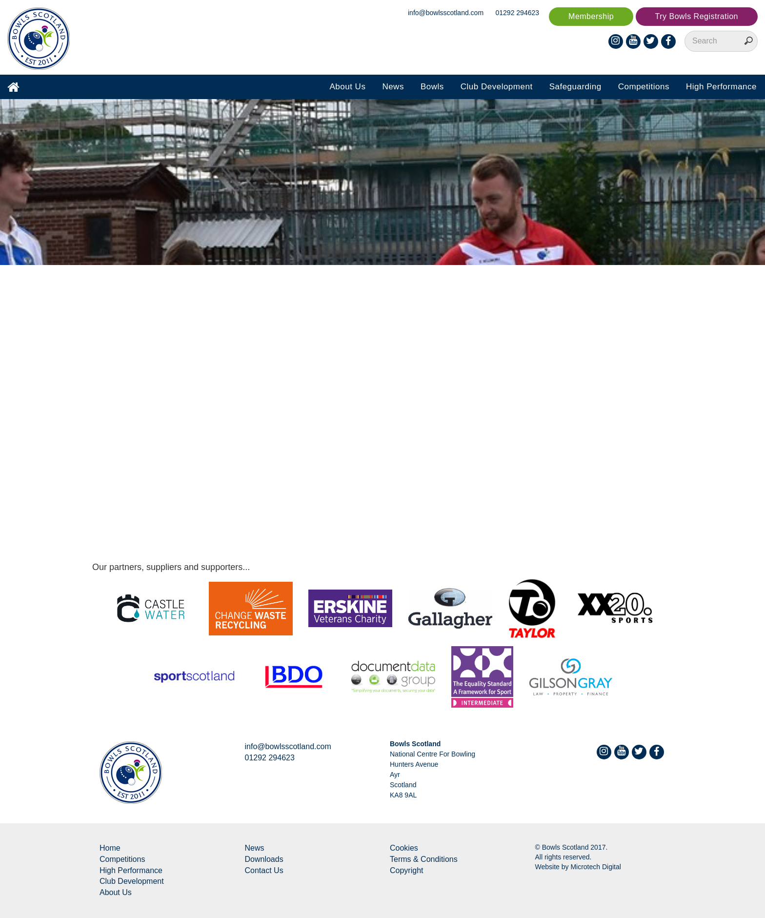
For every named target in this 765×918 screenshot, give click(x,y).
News (393, 86)
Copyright (406, 870)
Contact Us (264, 870)
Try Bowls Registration (696, 16)
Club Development (497, 86)
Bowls (432, 86)
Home (110, 848)
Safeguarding (575, 86)
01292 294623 (518, 13)
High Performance (721, 86)
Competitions (643, 86)
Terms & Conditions (424, 859)
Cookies (404, 848)
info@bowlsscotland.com (445, 13)
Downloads (264, 859)
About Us (347, 86)
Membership (591, 16)
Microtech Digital (595, 867)
